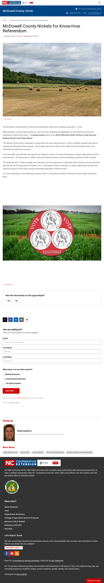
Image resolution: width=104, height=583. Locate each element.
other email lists (22, 398)
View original (8, 119)
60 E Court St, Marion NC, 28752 (88, 9)
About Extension (11, 507)
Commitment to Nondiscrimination (25, 561)
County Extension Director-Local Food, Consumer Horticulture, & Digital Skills (40, 434)
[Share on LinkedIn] (16, 319)
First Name (7, 348)
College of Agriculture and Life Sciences (22, 518)
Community (25, 452)
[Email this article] (21, 319)
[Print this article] (27, 319)
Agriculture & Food (10, 452)
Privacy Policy (14, 402)
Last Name (7, 357)
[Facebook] (7, 553)
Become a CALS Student (15, 521)
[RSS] (17, 553)
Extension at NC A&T (13, 525)
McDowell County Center (18, 11)
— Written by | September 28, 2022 (20, 36)
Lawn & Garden (37, 452)
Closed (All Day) (94, 13)
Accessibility (22, 574)
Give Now (8, 529)
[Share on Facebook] (10, 319)
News (5, 20)
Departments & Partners (15, 514)
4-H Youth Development (55, 452)
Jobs (7, 511)
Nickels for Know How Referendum (79, 452)
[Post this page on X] (5, 319)
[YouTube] (12, 553)
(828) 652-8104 (73, 13)
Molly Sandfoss (17, 36)
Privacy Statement (56, 561)
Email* (5, 338)
